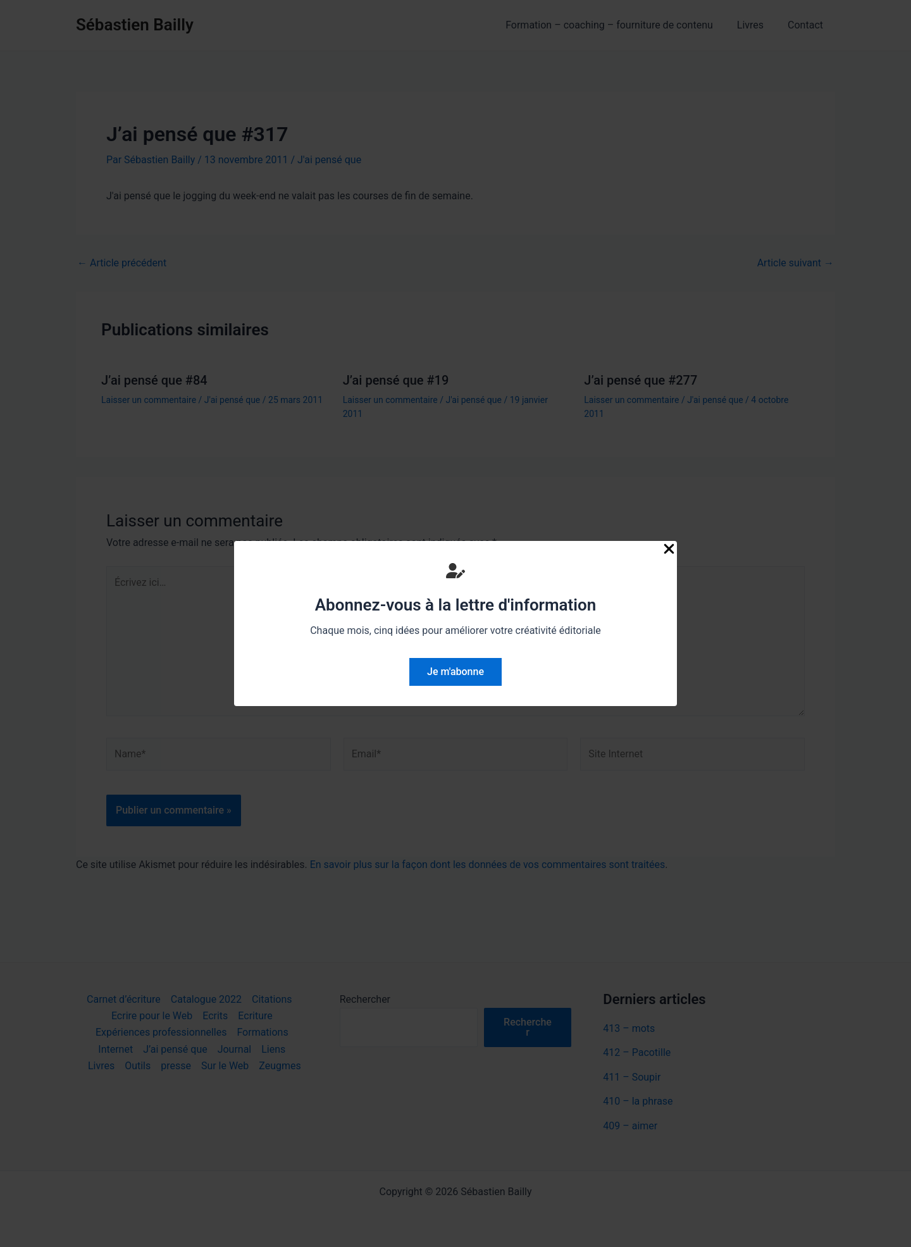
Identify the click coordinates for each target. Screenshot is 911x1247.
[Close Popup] (669, 550)
